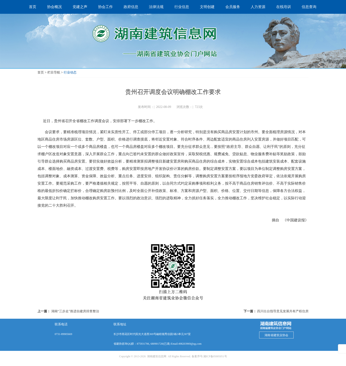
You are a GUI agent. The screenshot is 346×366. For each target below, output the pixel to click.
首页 (40, 72)
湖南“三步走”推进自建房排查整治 (75, 311)
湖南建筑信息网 (156, 356)
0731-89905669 (63, 334)
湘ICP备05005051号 (215, 356)
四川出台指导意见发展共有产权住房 (283, 311)
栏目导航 (53, 72)
